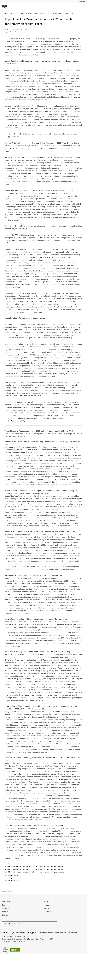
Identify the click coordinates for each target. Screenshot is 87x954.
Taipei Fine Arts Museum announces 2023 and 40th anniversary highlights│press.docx (35, 869)
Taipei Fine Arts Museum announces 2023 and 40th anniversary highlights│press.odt (35, 872)
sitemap (82, 1)
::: (1, 1)
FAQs (12, 933)
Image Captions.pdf (11, 875)
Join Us (5, 933)
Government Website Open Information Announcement (58, 933)
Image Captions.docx (12, 878)
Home (5, 13)
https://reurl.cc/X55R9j (16, 421)
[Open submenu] (83, 7)
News (11, 13)
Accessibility (20, 933)
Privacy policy (31, 933)
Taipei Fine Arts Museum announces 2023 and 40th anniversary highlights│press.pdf (35, 866)
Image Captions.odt (11, 880)
